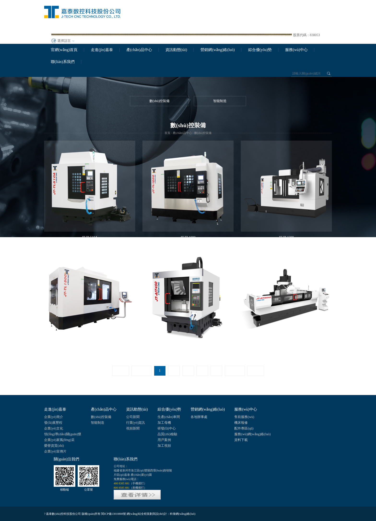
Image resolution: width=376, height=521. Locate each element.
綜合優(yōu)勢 (260, 50)
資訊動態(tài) (176, 50)
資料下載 (241, 440)
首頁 (167, 133)
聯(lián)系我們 (63, 62)
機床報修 (241, 422)
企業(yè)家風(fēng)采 (59, 440)
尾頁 (255, 370)
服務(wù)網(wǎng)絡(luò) (252, 434)
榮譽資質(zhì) (54, 445)
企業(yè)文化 (53, 428)
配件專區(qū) (243, 428)
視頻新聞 (133, 428)
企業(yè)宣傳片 (55, 451)
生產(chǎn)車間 (169, 417)
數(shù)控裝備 (159, 101)
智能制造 (220, 101)
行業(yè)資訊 (135, 422)
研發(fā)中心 (167, 428)
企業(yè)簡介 (53, 417)
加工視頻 (164, 445)
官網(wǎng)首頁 (64, 50)
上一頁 (141, 370)
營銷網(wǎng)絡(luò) (217, 50)
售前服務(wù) (244, 417)
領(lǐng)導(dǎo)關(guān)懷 (62, 434)
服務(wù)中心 (296, 50)
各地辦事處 (199, 417)
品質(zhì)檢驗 (167, 434)
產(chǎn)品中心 (139, 50)
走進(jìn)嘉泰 (102, 50)
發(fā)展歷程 (53, 422)
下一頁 (235, 370)
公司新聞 (133, 417)
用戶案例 (164, 440)
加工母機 (164, 422)
